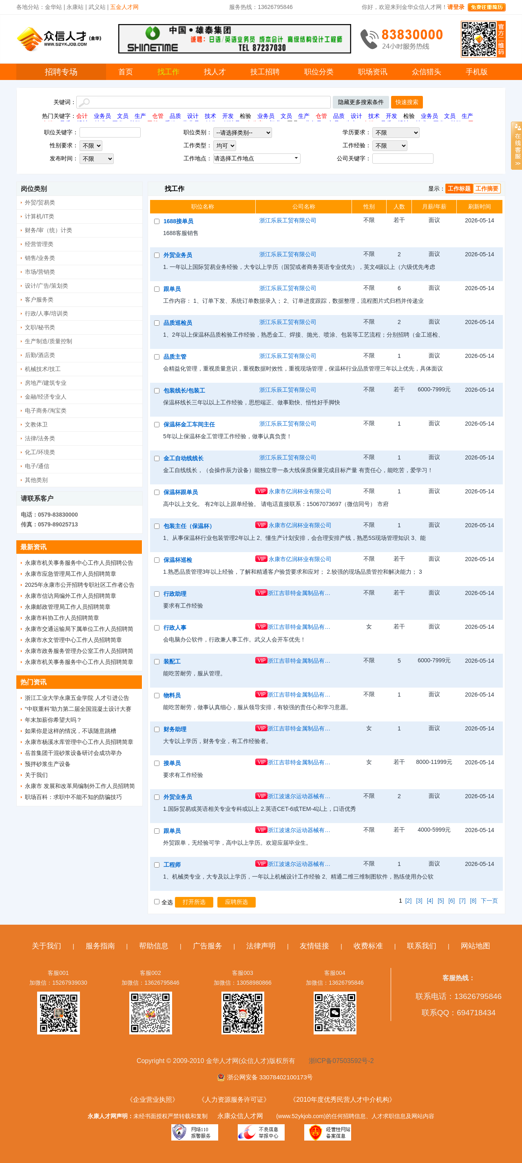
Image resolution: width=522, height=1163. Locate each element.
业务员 (102, 116)
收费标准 (368, 946)
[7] (462, 900)
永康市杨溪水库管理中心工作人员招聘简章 (79, 742)
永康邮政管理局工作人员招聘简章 (68, 607)
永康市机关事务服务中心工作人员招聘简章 (79, 662)
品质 (175, 116)
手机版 (477, 72)
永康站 (75, 7)
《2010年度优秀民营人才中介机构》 (343, 1099)
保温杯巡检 (178, 560)
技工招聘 (265, 72)
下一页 (489, 900)
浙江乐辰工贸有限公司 (287, 220)
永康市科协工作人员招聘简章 (62, 618)
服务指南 (100, 946)
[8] (473, 900)
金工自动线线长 (183, 458)
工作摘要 (487, 188)
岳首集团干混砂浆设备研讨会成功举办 (73, 753)
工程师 (172, 864)
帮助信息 (153, 946)
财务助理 (175, 729)
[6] (452, 900)
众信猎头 (426, 72)
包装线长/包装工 (184, 390)
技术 (210, 116)
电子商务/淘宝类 (45, 410)
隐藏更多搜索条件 (361, 102)
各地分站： (30, 7)
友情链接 (314, 946)
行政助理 (175, 593)
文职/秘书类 (40, 327)
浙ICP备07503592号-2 (341, 1060)
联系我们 (421, 946)
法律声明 (261, 946)
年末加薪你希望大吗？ (53, 720)
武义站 (97, 7)
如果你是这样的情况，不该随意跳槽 (70, 731)
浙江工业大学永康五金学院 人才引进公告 (77, 698)
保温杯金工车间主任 (189, 424)
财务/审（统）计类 (48, 230)
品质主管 (175, 356)
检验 (245, 116)
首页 (125, 72)
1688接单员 (178, 221)
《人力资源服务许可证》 (234, 1099)
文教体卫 (36, 424)
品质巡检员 (178, 323)
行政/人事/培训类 (46, 313)
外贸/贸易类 (40, 202)
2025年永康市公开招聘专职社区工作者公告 (80, 585)
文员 (122, 116)
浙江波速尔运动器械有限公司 (300, 796)
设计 (193, 116)
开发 (228, 116)
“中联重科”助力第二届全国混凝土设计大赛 (78, 709)
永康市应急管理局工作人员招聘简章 (70, 573)
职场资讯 (372, 72)
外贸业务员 (178, 255)
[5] (441, 900)
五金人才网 (124, 7)
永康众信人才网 (240, 1115)
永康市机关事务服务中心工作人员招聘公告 (79, 562)
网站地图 (475, 946)
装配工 (172, 661)
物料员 (172, 695)
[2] (408, 900)
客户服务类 (39, 299)
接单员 (172, 763)
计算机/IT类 (39, 216)
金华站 (53, 7)
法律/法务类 (40, 438)
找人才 (215, 72)
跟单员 (172, 289)
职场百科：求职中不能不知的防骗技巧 (73, 797)
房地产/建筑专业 (45, 383)
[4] (430, 900)
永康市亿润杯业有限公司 (300, 491)
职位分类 (319, 72)
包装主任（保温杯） (189, 526)
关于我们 (36, 775)
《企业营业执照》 (152, 1099)
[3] (419, 900)
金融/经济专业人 (45, 396)
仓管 (158, 116)
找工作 (168, 72)
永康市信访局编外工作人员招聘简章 (70, 596)
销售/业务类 (40, 258)
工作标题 (459, 188)
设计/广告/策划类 (46, 285)
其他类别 (36, 480)
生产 (140, 116)
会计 (82, 116)
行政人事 (175, 627)
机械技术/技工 (43, 369)
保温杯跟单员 (181, 492)
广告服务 (207, 946)
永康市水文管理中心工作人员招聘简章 (73, 640)
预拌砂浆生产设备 (48, 764)
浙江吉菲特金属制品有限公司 (300, 593)
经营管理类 (39, 244)
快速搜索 (407, 102)
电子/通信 (37, 466)
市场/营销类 (40, 272)
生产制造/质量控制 (48, 341)
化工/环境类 (40, 452)
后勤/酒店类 (40, 355)
